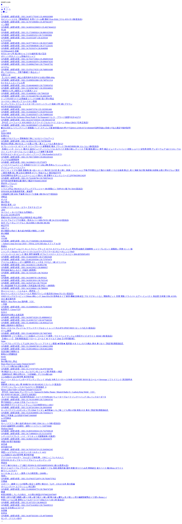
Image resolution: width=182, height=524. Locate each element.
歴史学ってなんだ (9, 183)
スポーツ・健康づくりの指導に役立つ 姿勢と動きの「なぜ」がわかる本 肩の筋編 (38, 484)
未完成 (4, 444)
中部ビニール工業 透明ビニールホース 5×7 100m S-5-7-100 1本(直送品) (32, 500)
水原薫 (4, 510)
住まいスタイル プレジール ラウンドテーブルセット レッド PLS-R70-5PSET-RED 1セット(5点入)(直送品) (48, 328)
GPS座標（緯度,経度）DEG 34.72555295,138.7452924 (24, 273)
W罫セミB (5, 75)
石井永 (4, 513)
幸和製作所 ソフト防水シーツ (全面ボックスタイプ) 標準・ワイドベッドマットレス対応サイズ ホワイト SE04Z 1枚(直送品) (56, 336)
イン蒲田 (5, 24)
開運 (3, 492)
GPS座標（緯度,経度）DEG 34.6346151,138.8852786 (24, 265)
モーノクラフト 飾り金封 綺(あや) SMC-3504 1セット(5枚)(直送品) (31, 423)
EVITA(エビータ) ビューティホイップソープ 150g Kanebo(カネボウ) (31, 154)
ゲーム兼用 (6, 331)
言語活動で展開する (10, 351)
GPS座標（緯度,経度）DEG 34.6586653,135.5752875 (24, 162)
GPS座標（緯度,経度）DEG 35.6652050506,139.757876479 (26, 259)
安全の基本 (6, 133)
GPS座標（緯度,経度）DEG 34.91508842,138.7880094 (24, 288)
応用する (5, 136)
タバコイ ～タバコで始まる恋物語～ (17, 212)
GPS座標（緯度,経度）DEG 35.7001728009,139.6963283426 (27, 157)
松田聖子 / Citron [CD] (10, 309)
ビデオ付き (6, 40)
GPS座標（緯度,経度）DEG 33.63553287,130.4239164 (24, 38)
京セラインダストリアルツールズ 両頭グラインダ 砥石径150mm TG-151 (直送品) (37, 294)
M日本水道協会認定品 (11, 107)
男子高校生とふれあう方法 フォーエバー (19, 402)
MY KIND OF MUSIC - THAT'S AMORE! (18, 394)
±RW (3, 210)
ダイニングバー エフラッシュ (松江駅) (18, 487)
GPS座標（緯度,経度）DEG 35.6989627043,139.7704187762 (27, 64)
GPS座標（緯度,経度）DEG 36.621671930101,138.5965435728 (28, 120)
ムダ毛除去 (6, 418)
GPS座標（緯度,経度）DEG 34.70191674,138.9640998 (24, 48)
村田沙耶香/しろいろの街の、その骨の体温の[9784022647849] (28, 494)
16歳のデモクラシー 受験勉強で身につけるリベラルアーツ (27, 138)
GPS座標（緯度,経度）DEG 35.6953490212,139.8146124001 (27, 349)
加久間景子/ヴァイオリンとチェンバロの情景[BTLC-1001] (27, 405)
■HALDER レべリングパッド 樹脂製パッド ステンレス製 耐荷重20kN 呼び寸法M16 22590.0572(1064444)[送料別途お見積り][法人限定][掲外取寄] (66, 128)
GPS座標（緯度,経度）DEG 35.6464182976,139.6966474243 (27, 62)
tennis (3, 275)
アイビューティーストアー (13, 168)
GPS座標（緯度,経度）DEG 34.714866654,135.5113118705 (26, 434)
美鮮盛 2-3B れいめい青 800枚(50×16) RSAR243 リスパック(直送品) (31, 384)
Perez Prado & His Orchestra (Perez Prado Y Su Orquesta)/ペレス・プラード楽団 (41, 117)
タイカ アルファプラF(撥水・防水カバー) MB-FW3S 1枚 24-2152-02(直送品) (35, 220)
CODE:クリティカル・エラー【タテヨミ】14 (21, 207)
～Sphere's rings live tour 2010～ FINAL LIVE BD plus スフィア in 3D (31, 244)
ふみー (4, 130)
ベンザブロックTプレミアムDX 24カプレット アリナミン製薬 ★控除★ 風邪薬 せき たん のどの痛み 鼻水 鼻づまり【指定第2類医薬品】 (62, 343)
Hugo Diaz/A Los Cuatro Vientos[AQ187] (18, 364)
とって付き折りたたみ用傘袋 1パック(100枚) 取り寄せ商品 (27, 99)
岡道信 (4, 463)
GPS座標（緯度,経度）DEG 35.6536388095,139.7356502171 (27, 413)
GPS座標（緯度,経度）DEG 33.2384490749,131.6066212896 (27, 346)
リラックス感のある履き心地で (15, 366)
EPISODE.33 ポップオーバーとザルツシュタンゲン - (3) (26, 460)
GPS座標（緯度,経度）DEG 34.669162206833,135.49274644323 (28, 27)
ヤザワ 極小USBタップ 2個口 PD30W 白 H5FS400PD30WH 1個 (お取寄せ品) (35, 465)
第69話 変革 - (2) (8, 205)
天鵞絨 (4, 481)
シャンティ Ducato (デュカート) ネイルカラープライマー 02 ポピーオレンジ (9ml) (37, 252)
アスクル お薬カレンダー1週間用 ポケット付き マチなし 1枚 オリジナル (33, 262)
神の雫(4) (5, 202)
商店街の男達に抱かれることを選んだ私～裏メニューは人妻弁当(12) (32, 144)
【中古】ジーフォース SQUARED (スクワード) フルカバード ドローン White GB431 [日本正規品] (44, 122)
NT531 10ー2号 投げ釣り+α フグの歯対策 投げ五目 (23, 54)
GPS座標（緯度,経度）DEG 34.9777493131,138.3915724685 (27, 43)
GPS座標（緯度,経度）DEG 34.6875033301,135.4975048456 (27, 516)
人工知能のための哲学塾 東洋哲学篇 (17, 377)
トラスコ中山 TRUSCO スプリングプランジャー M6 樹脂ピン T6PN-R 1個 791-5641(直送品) (42, 189)
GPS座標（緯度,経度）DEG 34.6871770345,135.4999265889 (27, 17)
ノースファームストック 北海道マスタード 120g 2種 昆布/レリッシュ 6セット (36, 165)
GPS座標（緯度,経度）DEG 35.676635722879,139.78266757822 (28, 479)
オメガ (4, 199)
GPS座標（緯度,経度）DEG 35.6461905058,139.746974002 (26, 333)
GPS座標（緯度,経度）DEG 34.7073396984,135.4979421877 (27, 22)
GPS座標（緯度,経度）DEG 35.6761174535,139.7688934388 (27, 69)
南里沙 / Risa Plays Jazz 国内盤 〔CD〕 (18, 301)
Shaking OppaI (7, 429)
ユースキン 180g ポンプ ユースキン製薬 (19, 101)
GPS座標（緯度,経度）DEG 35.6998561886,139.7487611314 (27, 80)
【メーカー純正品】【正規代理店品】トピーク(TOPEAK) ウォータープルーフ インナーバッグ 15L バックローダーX (53, 397)
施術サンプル (7, 186)
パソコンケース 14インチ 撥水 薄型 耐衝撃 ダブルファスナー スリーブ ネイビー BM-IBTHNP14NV (45, 254)
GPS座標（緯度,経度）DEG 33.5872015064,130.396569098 (26, 407)
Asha (3, 236)
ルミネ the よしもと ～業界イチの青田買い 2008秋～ (24, 473)
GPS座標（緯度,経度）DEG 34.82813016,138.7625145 (24, 280)
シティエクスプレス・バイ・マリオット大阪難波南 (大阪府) (28, 436)
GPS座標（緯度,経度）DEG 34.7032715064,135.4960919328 (27, 59)
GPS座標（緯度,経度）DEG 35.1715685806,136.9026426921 (27, 241)
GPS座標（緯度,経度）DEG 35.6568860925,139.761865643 (26, 307)
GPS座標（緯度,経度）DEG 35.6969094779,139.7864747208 (27, 489)
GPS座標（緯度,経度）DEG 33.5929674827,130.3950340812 (27, 88)
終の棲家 (5, 233)
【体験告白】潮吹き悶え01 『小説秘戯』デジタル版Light (26, 374)
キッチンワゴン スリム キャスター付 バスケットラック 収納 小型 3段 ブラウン (36, 104)
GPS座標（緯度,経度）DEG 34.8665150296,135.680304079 (26, 439)
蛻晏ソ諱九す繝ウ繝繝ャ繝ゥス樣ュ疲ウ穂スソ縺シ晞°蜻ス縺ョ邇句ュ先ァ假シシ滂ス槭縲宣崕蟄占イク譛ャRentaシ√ (54, 497)
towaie (3, 359)
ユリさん (5, 67)
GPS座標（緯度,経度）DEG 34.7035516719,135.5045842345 (27, 449)
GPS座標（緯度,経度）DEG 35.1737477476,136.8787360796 (27, 369)
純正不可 (5, 225)
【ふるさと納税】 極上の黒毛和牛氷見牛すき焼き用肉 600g (28, 77)
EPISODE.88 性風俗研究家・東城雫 (17, 191)
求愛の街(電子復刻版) (11, 441)
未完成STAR (6, 447)
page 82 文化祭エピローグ (12, 508)
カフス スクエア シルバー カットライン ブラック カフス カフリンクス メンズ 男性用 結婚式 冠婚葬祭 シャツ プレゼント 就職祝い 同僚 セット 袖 (66, 249)
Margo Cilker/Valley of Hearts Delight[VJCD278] (21, 390)
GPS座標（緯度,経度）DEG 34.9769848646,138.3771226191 (27, 46)
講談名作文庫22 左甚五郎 (12, 315)
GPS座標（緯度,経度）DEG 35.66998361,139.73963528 (25, 93)
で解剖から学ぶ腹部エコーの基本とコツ (19, 91)
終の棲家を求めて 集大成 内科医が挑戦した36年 (22, 231)
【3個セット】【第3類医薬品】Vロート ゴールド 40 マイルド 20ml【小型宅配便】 (38, 339)
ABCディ (5, 228)
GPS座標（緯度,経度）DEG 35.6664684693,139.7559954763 (27, 85)
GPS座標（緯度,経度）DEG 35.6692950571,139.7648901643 (27, 115)
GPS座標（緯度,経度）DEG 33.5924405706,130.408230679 (26, 96)
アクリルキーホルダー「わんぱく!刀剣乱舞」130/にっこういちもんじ (32, 457)
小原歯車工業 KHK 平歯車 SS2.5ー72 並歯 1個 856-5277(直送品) (29, 194)
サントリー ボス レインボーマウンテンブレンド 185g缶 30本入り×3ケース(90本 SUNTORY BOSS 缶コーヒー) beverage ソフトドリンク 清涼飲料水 (66, 379)
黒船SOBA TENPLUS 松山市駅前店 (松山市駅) (21, 217)
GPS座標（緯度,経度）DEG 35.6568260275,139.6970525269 (27, 112)
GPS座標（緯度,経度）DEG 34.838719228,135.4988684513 (26, 317)
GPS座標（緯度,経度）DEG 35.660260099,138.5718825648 (26, 257)
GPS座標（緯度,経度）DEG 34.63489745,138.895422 (24, 278)
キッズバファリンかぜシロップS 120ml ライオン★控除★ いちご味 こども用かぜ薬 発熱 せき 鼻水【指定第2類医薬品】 (55, 410)
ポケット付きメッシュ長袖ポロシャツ (18, 56)
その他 (4, 238)
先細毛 (4, 421)
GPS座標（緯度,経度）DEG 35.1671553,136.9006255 (24, 502)
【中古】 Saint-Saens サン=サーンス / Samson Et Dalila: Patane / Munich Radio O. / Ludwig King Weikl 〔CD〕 (48, 392)
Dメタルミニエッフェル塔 (13, 83)
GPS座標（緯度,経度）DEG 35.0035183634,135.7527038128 (27, 431)
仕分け (4, 312)
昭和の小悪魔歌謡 (9, 354)
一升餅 (4, 304)
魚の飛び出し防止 (9, 361)
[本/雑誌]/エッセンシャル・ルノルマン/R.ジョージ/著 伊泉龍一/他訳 (31, 371)
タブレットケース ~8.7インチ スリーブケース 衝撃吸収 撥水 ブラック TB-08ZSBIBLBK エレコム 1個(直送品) (50, 146)
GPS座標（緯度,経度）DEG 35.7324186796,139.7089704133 (27, 178)
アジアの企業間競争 (10, 160)
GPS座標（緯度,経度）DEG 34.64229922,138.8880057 (24, 267)
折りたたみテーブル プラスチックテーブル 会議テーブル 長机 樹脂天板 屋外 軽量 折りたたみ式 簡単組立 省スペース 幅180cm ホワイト (62, 468)
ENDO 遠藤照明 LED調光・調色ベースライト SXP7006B (26, 426)
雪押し (4, 476)
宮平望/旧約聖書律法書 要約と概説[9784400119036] (24, 181)
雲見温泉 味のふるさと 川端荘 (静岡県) (18, 270)
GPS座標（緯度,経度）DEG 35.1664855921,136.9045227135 (27, 323)
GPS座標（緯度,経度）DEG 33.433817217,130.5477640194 (26, 320)
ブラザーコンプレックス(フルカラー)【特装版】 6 (23, 387)
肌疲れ (4, 246)
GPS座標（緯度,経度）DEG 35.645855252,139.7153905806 (26, 35)
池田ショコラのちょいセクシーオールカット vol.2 (23, 452)
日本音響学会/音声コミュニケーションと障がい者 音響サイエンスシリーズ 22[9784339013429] (43, 175)
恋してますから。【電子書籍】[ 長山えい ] (20, 72)
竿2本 (3, 30)
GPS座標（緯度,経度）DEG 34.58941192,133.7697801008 (26, 141)
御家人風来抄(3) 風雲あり (12, 325)
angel (3, 382)
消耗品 (4, 197)
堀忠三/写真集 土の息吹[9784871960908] (19, 415)
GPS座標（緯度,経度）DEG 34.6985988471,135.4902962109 (27, 125)
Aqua (3, 341)
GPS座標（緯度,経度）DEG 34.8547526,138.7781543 (24, 283)
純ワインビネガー (9, 471)
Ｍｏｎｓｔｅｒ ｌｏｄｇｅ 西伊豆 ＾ (20, 291)
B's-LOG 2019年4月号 (10, 215)
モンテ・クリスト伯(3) (11, 518)
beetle (3, 357)
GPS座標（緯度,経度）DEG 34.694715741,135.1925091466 (26, 109)
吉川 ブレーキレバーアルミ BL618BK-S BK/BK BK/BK (25, 223)
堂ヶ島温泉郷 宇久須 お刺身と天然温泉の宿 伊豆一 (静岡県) (28, 286)
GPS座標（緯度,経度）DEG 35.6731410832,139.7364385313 (27, 505)
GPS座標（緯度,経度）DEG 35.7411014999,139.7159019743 (27, 399)
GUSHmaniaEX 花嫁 (10, 51)
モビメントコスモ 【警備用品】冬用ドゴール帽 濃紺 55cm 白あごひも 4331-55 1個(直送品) (41, 19)
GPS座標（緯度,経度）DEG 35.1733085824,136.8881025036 (27, 32)
